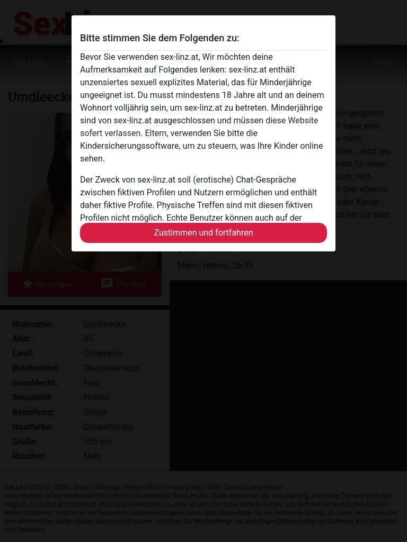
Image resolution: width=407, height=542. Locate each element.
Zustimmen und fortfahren (203, 233)
